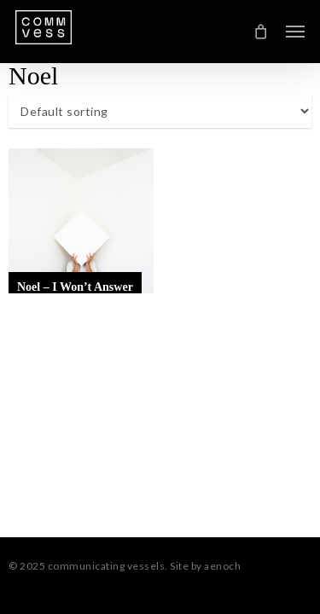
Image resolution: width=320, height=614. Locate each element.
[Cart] (261, 31)
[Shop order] (160, 111)
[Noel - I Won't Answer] (81, 220)
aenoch (222, 565)
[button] (295, 31)
